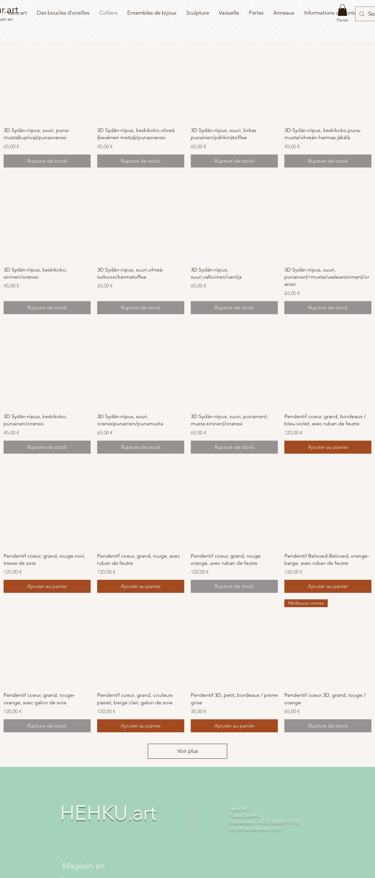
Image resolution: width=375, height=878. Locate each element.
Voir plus (187, 751)
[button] (342, 10)
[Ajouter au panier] (327, 447)
